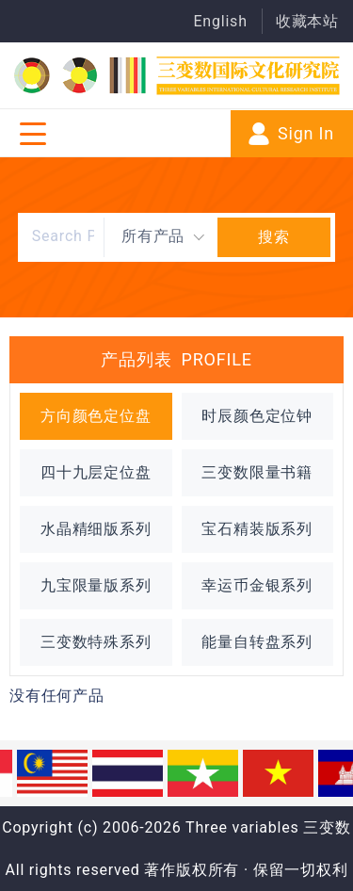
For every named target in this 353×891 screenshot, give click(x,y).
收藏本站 (307, 21)
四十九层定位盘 (96, 472)
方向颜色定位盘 (96, 416)
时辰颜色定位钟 (257, 416)
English (220, 21)
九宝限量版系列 (96, 585)
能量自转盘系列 (257, 642)
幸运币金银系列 (257, 585)
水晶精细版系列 (96, 529)
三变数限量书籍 (257, 472)
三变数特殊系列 (96, 642)
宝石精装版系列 (257, 529)
